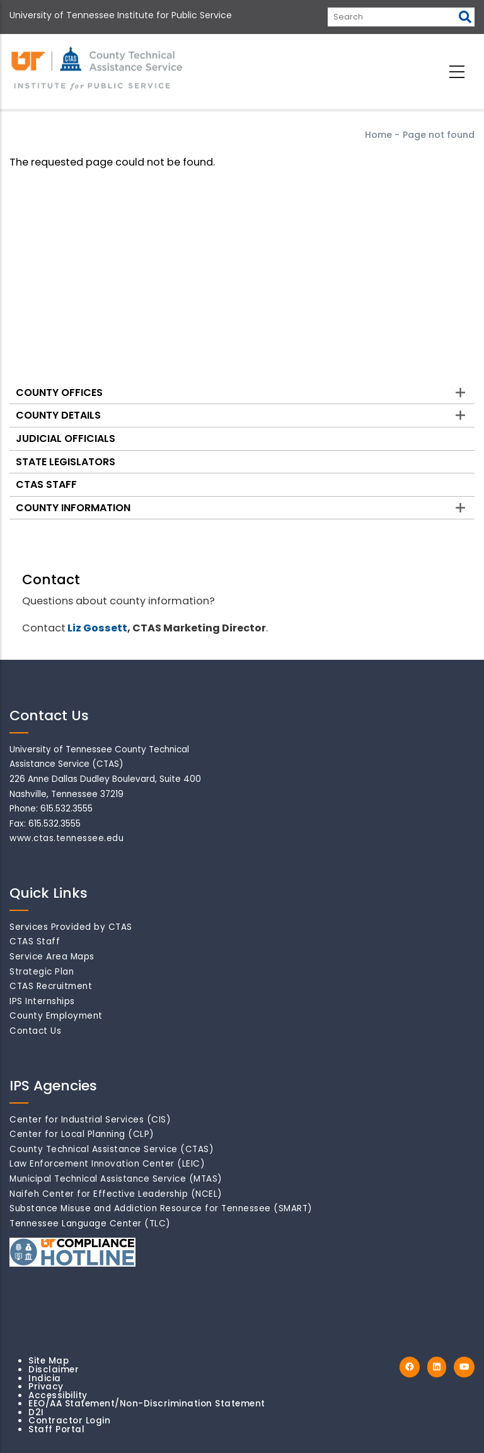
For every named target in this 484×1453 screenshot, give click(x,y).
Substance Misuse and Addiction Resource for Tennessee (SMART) (161, 1208)
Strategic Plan (41, 972)
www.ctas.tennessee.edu (66, 838)
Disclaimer (53, 1370)
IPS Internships (42, 1001)
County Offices (59, 392)
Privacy (46, 1387)
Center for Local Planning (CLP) (81, 1134)
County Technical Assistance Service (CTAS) (111, 1149)
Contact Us (35, 1031)
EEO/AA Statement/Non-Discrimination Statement (146, 1404)
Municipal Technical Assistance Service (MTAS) (115, 1179)
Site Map (48, 1361)
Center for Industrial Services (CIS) (90, 1120)
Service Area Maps (52, 957)
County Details (58, 415)
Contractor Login (69, 1421)
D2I (36, 1412)
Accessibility (58, 1395)
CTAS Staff (46, 484)
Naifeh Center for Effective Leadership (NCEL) (115, 1194)
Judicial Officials (65, 438)
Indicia (44, 1378)
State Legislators (65, 462)
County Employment (56, 1016)
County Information (73, 507)
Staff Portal (56, 1429)
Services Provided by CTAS (70, 927)
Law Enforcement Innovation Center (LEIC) (107, 1164)
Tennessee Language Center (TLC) (90, 1224)
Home (378, 134)
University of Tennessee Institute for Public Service (120, 15)
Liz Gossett (97, 628)
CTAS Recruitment (50, 986)
